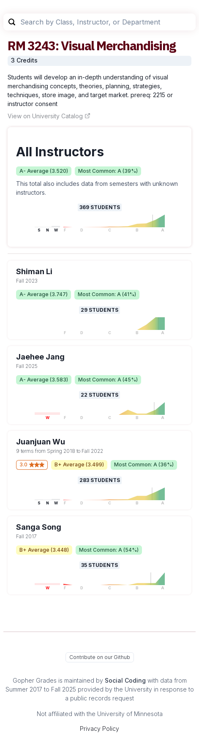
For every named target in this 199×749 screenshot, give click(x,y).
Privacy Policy (99, 728)
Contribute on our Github (99, 657)
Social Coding (125, 680)
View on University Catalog (49, 116)
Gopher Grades (35, 680)
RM (16, 45)
